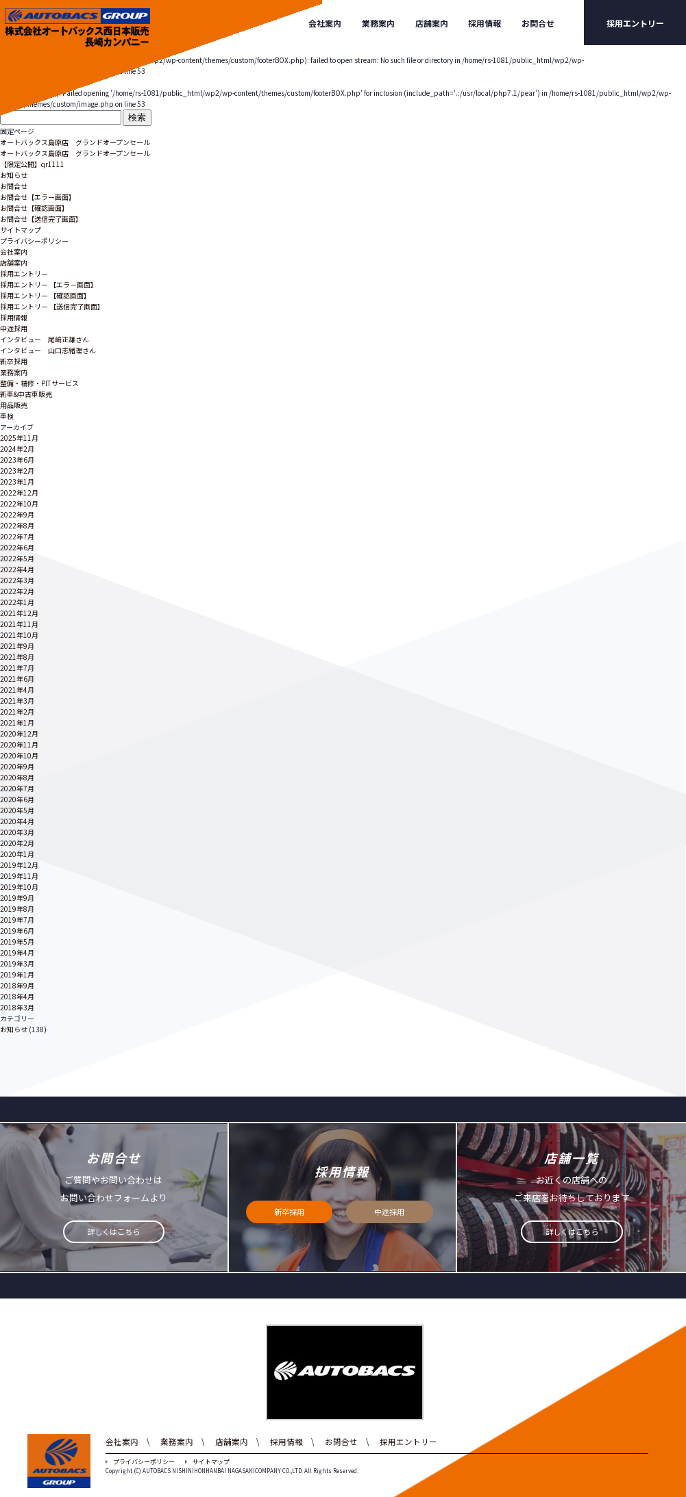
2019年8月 (17, 909)
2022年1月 (17, 602)
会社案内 (324, 23)
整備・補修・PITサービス (39, 383)
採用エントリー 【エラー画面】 (48, 284)
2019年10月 (19, 887)
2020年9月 (17, 766)
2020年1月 (17, 854)
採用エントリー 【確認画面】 (45, 295)
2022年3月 (17, 580)
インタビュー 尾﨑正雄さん (44, 339)
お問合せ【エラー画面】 (37, 197)
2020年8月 (17, 777)
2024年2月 (17, 449)
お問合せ (538, 23)
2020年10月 (19, 755)
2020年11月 (19, 744)
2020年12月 (19, 733)
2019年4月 (17, 952)
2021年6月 (17, 679)
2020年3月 (17, 832)
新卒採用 (13, 361)
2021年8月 (17, 657)
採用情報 (484, 23)
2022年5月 (17, 558)
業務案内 (378, 23)
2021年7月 (17, 668)
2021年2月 (17, 711)
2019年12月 (19, 865)
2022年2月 (17, 591)
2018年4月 (17, 996)
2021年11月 (19, 624)
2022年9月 (17, 514)
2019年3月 (17, 963)
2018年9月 (17, 985)
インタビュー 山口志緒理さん (48, 350)
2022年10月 (19, 503)
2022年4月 (17, 569)
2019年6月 (17, 930)
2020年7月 (17, 788)
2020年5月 (17, 810)
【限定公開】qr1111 (32, 164)
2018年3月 (17, 1007)
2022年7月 (17, 536)
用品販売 (13, 405)
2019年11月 (19, 876)
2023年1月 (17, 481)
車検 (7, 416)
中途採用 (13, 328)
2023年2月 (17, 470)
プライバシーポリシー (34, 240)
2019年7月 (17, 919)
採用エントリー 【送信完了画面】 (52, 306)
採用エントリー (635, 23)
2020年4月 (17, 821)
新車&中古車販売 (26, 394)
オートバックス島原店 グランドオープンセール (75, 142)
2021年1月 (17, 722)
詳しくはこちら (114, 1232)
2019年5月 (17, 941)
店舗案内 (431, 23)
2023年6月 (17, 460)
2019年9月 (17, 898)
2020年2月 (17, 843)
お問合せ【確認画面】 (34, 208)
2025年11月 (19, 438)
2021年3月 (17, 700)
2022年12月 (19, 492)
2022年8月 (17, 525)
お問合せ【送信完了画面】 (41, 219)
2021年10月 (19, 635)
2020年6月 (17, 799)
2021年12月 (19, 613)
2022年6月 (17, 547)
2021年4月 (17, 689)
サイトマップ (20, 230)
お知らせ (13, 175)
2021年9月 (17, 646)
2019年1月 (17, 974)
